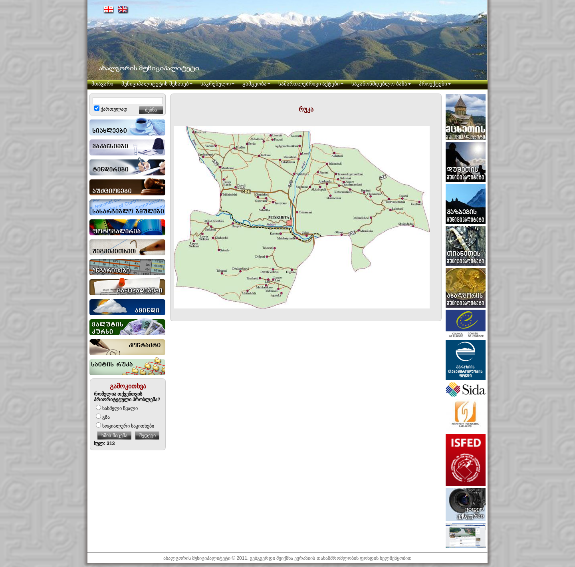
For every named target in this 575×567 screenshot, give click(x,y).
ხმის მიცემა (114, 435)
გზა (103, 417)
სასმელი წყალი (117, 408)
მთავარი (102, 84)
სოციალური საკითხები (125, 426)
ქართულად (110, 109)
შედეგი (147, 435)
